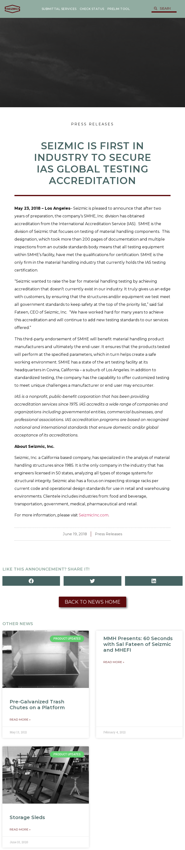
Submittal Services (59, 9)
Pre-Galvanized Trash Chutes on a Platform (37, 704)
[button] (31, 581)
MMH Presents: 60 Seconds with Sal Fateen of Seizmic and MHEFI (138, 644)
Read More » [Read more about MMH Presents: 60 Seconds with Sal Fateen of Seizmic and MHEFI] (113, 662)
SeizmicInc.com (93, 515)
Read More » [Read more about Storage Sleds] (20, 829)
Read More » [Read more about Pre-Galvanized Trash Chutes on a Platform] (20, 719)
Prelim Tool (118, 9)
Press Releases (92, 124)
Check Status (92, 9)
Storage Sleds (27, 817)
